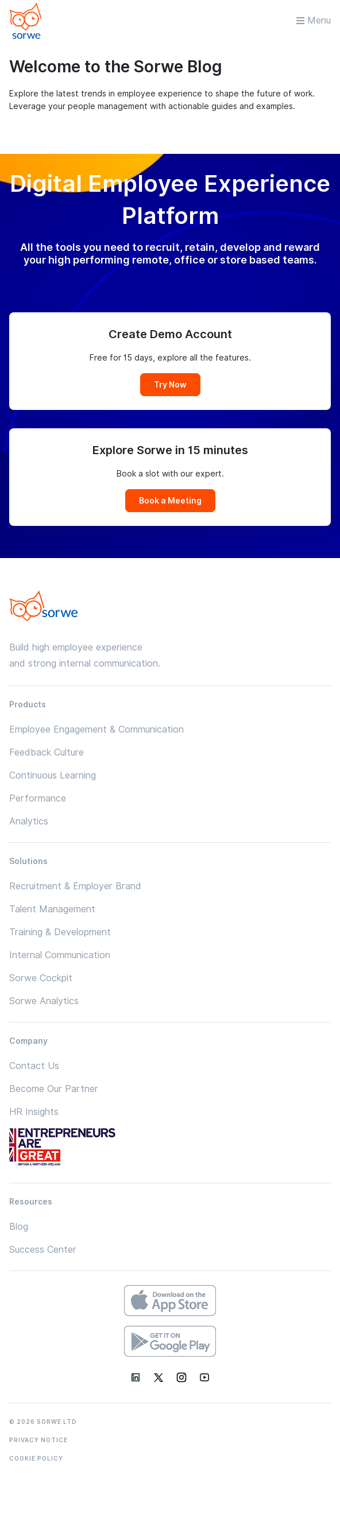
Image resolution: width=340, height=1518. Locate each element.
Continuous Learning (52, 775)
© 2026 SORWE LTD (43, 1421)
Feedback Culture (46, 752)
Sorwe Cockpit (40, 978)
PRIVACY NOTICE (38, 1439)
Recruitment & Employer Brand (75, 886)
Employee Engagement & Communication (96, 729)
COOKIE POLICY (36, 1458)
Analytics (28, 821)
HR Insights (34, 1111)
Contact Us (34, 1065)
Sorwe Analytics (44, 1001)
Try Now (170, 384)
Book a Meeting (170, 500)
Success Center (42, 1249)
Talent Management (52, 909)
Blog (18, 1226)
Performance (37, 798)
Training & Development (60, 932)
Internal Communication (59, 955)
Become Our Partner (53, 1088)
